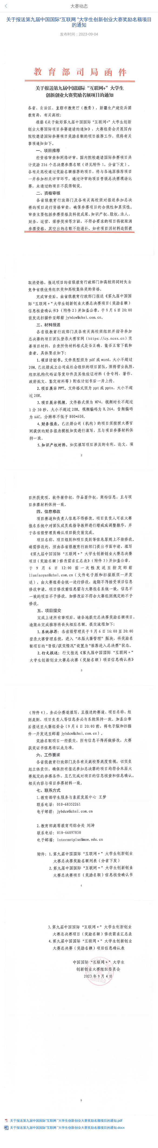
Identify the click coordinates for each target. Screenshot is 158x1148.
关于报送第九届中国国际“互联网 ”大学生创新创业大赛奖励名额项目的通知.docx (67, 1128)
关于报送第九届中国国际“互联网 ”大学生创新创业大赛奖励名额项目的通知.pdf (66, 1121)
